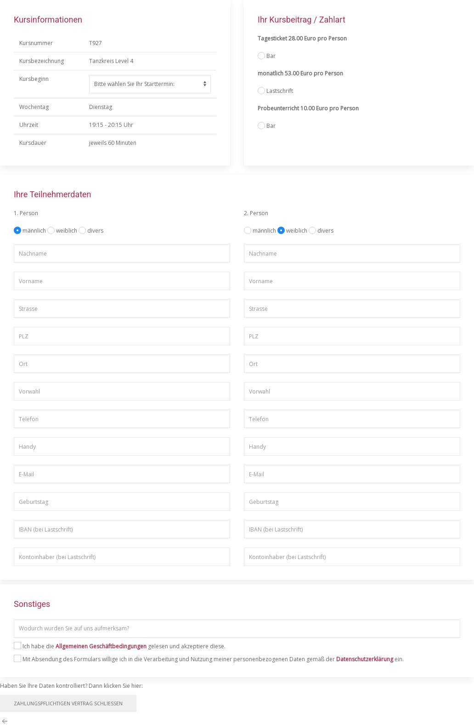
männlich (35, 230)
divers (95, 230)
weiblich (67, 230)
